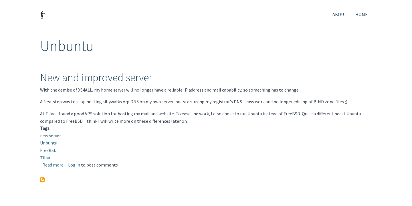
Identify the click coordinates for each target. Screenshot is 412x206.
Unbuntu (48, 143)
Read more (53, 165)
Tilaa (45, 158)
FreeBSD (48, 150)
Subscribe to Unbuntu (42, 179)
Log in (74, 165)
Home (361, 14)
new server (50, 135)
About (339, 14)
